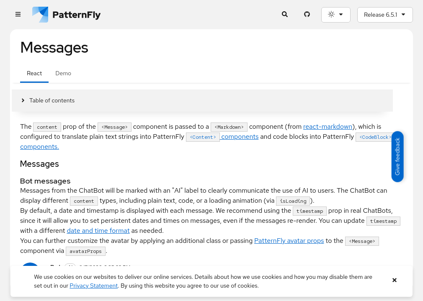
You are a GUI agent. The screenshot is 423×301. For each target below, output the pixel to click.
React (34, 73)
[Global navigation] (18, 15)
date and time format (98, 230)
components (222, 136)
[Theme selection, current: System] (336, 15)
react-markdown (327, 126)
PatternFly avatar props (289, 240)
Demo (63, 73)
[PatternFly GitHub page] (307, 15)
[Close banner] (394, 280)
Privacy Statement (94, 285)
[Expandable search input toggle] (284, 15)
